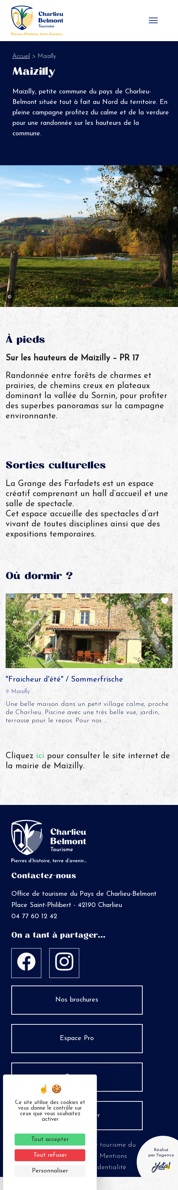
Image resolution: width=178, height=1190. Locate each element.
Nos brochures (76, 999)
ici (40, 756)
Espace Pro (77, 1038)
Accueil (21, 56)
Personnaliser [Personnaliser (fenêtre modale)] (50, 1171)
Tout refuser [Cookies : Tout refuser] (50, 1155)
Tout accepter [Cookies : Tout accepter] (50, 1140)
